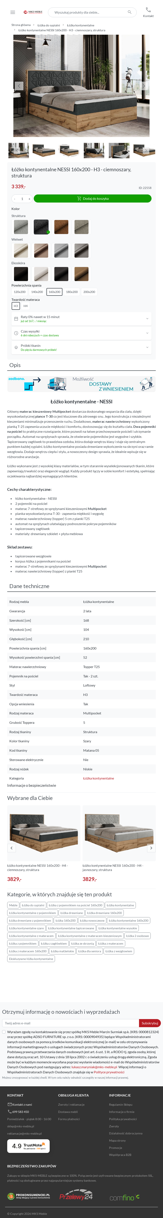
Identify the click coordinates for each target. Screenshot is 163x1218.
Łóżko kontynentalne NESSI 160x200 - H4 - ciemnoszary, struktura (37, 868)
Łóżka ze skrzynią (82, 943)
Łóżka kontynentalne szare (26, 928)
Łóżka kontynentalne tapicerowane (71, 928)
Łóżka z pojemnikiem (23, 943)
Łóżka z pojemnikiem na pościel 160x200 (75, 905)
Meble (13, 905)
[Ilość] (22, 199)
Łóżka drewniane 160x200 (104, 913)
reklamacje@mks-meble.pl (24, 1133)
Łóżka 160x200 (66, 920)
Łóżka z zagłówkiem (54, 943)
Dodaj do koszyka (93, 198)
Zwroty (114, 1126)
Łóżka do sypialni (49, 25)
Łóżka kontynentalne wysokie (117, 928)
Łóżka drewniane (71, 913)
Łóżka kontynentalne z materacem (31, 936)
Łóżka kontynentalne (80, 25)
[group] (43, 843)
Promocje (115, 1147)
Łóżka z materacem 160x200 (27, 951)
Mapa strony (117, 1140)
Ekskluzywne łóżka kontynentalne (31, 959)
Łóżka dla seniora (89, 951)
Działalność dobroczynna (125, 1133)
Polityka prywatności (123, 1119)
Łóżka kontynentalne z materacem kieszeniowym (90, 936)
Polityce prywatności (109, 1072)
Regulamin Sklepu (120, 1104)
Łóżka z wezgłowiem (118, 951)
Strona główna (21, 25)
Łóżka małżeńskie (62, 951)
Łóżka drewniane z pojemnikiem (30, 920)
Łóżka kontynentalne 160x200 (128, 920)
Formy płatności (69, 1119)
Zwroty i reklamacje (71, 1104)
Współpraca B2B (120, 1155)
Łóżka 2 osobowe (137, 936)
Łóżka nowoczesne (92, 920)
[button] (148, 12)
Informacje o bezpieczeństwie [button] (31, 785)
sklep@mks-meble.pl (20, 1126)
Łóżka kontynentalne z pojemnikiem (32, 913)
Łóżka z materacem (110, 943)
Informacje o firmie (121, 1112)
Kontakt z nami (22, 1104)
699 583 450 (20, 1112)
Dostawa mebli (68, 1112)
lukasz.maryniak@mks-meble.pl (94, 1067)
